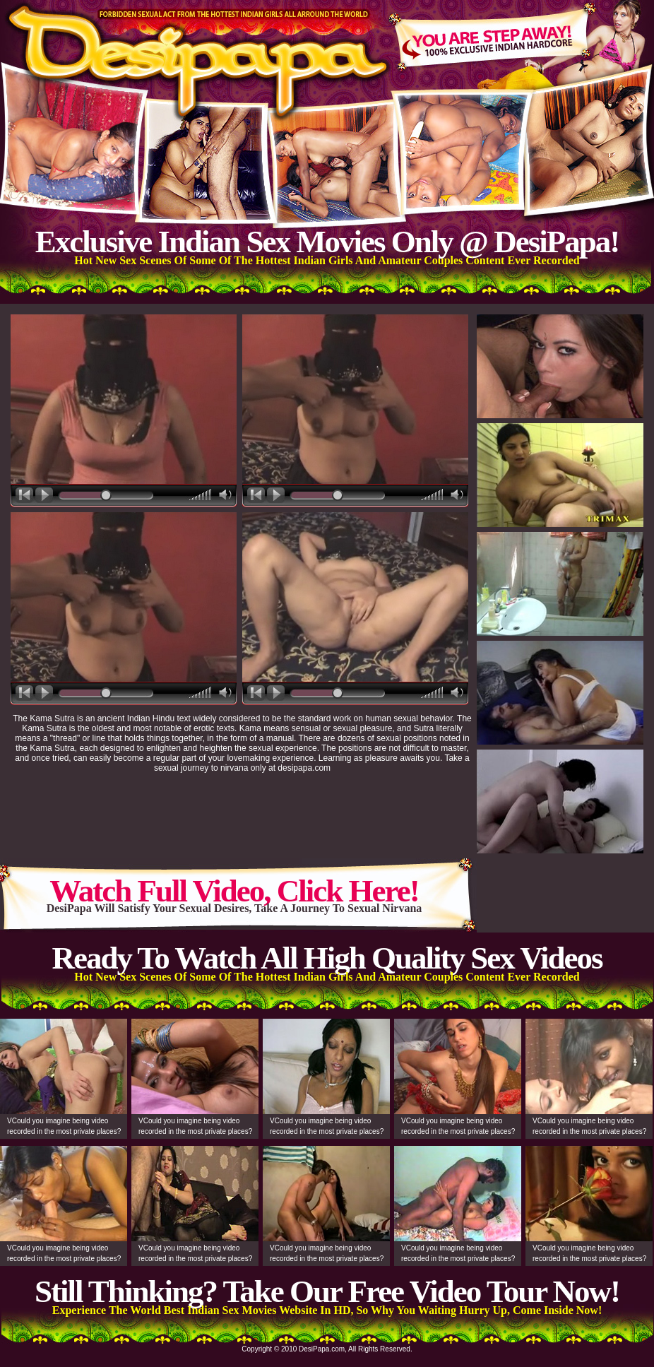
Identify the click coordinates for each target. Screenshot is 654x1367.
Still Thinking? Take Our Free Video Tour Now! (327, 1291)
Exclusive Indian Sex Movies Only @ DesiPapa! (327, 241)
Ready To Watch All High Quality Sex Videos (327, 958)
